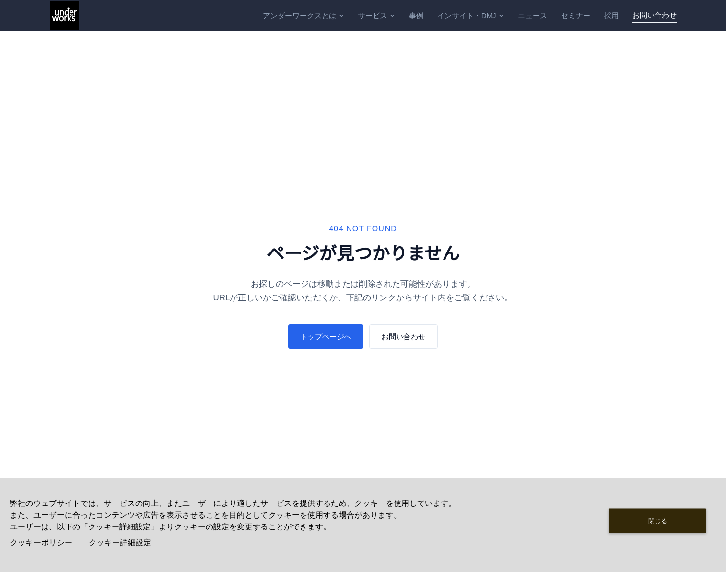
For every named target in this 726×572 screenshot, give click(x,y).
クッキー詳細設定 (120, 542)
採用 (611, 15)
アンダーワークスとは (303, 15)
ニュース (532, 15)
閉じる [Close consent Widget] (657, 520)
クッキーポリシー (41, 542)
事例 (416, 15)
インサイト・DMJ (470, 15)
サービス (376, 15)
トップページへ (325, 336)
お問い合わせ (654, 15)
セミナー (575, 15)
